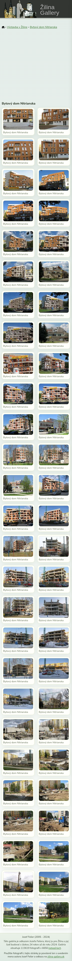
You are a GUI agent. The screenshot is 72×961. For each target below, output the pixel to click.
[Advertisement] (36, 63)
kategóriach (55, 948)
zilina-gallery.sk (55, 956)
